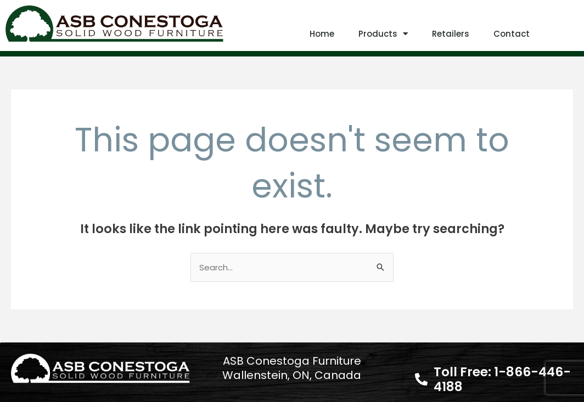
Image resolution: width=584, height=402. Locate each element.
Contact (511, 33)
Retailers (450, 33)
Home (322, 33)
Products (383, 34)
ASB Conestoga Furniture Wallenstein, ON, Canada (291, 368)
